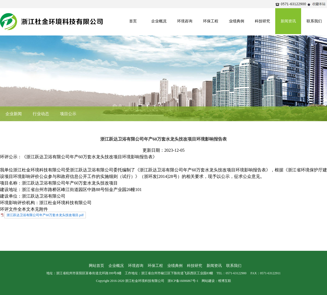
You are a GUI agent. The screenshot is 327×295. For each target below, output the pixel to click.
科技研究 (262, 21)
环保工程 (210, 21)
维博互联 (224, 281)
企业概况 (158, 21)
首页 (133, 21)
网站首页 (96, 266)
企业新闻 (13, 114)
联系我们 (314, 21)
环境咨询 (184, 21)
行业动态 (41, 114)
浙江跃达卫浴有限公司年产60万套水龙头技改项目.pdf (45, 215)
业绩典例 (236, 21)
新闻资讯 (288, 21)
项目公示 (68, 114)
